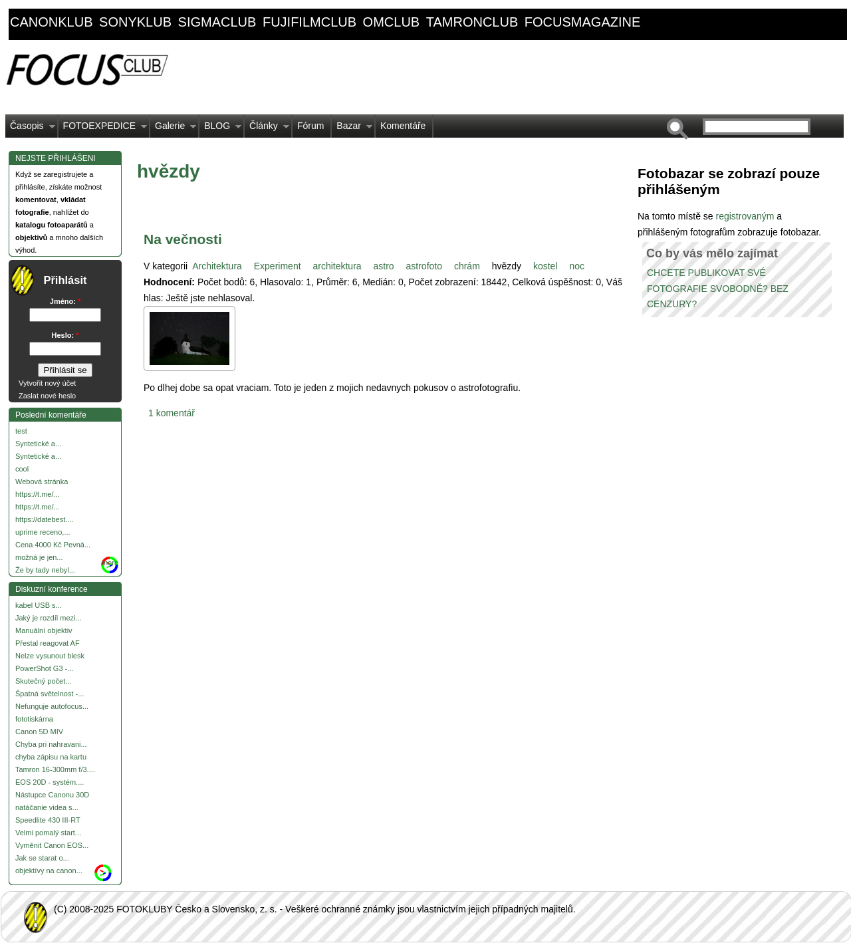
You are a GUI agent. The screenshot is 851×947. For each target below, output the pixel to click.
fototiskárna (34, 719)
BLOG (220, 129)
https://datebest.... (44, 519)
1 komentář (171, 413)
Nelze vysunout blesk (49, 656)
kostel (545, 266)
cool (22, 469)
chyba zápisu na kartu (50, 757)
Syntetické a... (38, 444)
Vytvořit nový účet (47, 383)
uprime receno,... (42, 532)
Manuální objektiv (43, 630)
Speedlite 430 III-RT (47, 820)
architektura (336, 266)
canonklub (51, 22)
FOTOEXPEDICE (103, 129)
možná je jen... (39, 557)
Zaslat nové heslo (47, 396)
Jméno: (65, 301)
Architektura (217, 266)
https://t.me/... (37, 494)
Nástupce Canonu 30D (52, 795)
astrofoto (424, 266)
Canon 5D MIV (39, 732)
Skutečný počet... (43, 681)
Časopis (30, 129)
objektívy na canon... (48, 871)
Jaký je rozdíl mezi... (48, 618)
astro (384, 266)
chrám (467, 266)
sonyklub (135, 22)
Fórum (310, 125)
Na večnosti (183, 239)
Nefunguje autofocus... (51, 706)
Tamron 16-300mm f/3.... (55, 769)
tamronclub (472, 22)
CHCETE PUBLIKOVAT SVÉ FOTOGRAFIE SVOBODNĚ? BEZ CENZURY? (718, 288)
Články (267, 129)
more (110, 563)
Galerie (173, 129)
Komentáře (403, 125)
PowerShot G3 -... (44, 668)
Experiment (277, 266)
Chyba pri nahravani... (51, 744)
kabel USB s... (38, 605)
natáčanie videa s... (46, 807)
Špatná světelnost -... (49, 694)
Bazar (352, 129)
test (21, 431)
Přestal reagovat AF (47, 643)
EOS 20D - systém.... (49, 782)
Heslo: (65, 335)
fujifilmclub (309, 22)
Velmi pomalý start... (48, 833)
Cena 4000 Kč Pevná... (52, 545)
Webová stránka (41, 481)
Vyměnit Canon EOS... (51, 845)
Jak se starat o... (42, 858)
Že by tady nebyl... (45, 570)
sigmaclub (217, 22)
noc (576, 266)
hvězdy (506, 266)
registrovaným (746, 216)
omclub (391, 22)
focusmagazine (582, 22)
